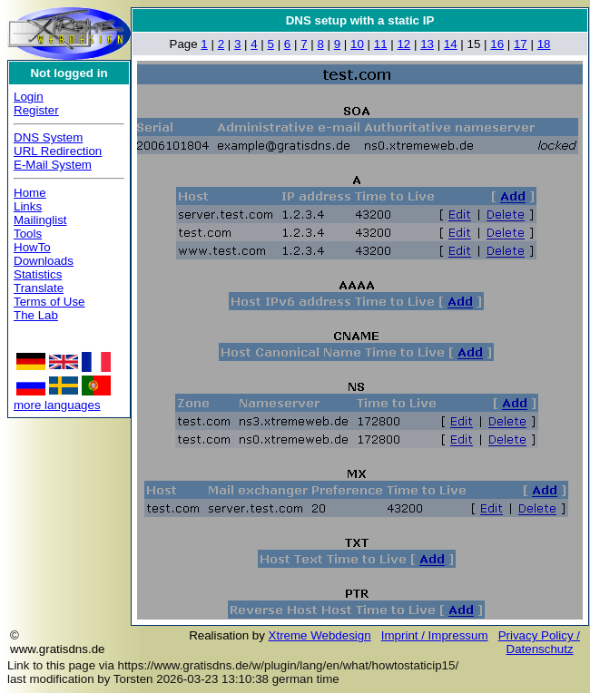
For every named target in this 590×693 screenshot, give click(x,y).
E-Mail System (53, 164)
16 (497, 44)
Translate (39, 288)
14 (450, 44)
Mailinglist (40, 220)
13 (427, 44)
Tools (28, 233)
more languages (57, 405)
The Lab (36, 315)
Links (28, 206)
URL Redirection (58, 151)
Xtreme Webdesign (320, 635)
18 (544, 44)
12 (403, 44)
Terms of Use (49, 301)
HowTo (32, 247)
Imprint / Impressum (434, 635)
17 (520, 44)
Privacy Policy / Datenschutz (539, 642)
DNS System (48, 137)
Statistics (38, 274)
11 (381, 44)
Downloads (44, 261)
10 (357, 44)
